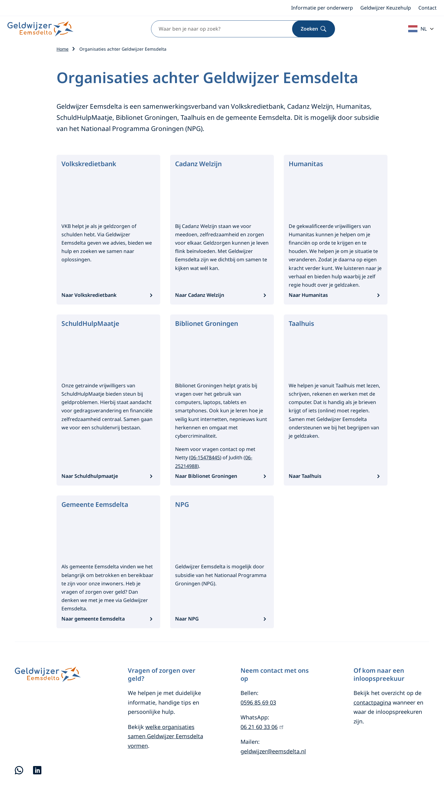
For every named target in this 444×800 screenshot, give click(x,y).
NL (417, 28)
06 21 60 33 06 (262, 727)
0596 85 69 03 (258, 702)
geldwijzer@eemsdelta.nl (273, 751)
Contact (427, 7)
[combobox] (235, 28)
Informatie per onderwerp (322, 7)
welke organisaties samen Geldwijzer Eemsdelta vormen (165, 736)
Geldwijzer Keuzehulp (385, 7)
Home (63, 49)
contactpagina (372, 702)
